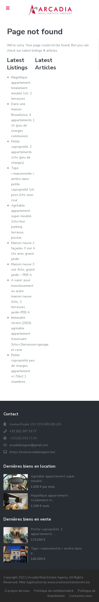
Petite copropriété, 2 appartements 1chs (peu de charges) (21, 152)
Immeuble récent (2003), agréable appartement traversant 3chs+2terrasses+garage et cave (29, 333)
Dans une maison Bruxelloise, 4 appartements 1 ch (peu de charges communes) (23, 120)
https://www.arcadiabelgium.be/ (32, 452)
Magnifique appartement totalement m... (49, 497)
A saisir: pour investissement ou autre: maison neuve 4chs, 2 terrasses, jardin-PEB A (22, 296)
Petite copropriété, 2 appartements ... (46, 531)
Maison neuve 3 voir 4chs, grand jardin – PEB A (23, 269)
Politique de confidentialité (53, 591)
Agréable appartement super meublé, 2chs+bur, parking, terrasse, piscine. (21, 221)
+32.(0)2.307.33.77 (23, 431)
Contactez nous (80, 596)
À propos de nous (17, 591)
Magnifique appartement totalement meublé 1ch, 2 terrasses (21, 88)
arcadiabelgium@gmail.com (29, 445)
